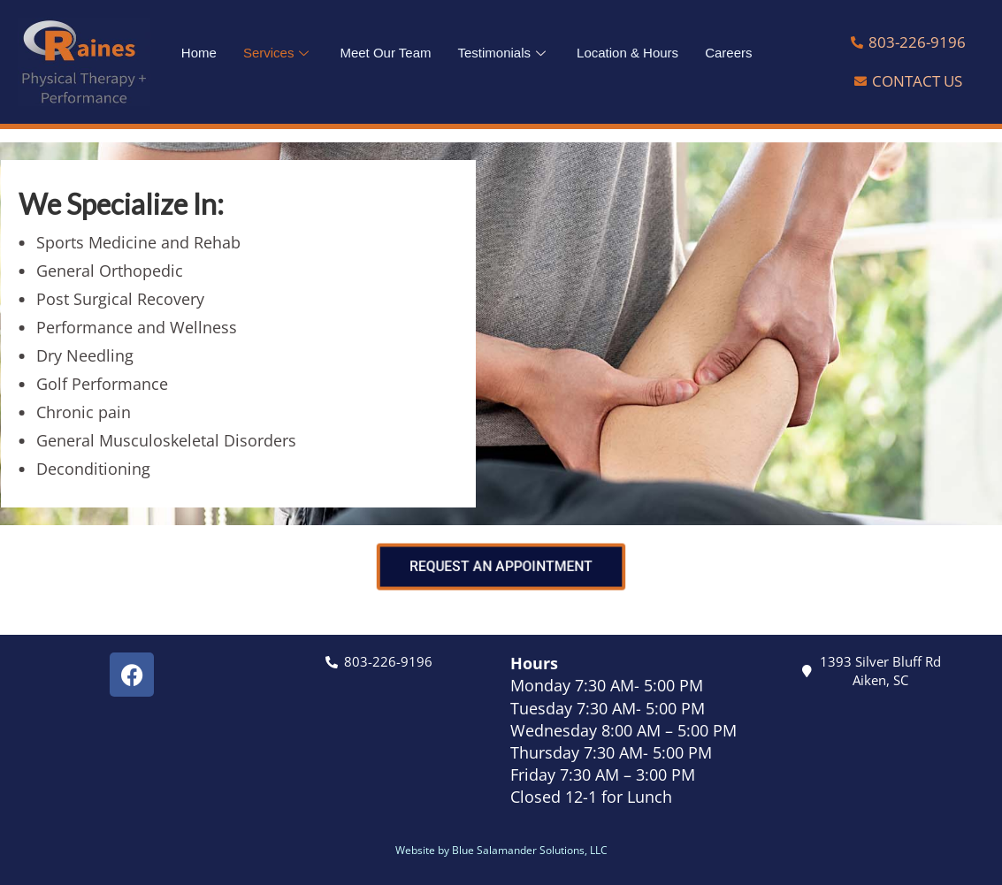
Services (278, 52)
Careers (728, 52)
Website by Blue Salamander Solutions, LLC (501, 850)
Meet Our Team (385, 52)
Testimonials (504, 52)
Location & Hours (627, 52)
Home (199, 52)
